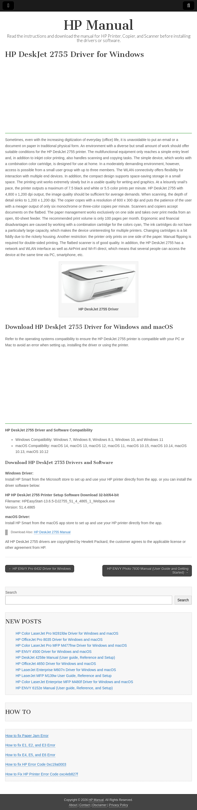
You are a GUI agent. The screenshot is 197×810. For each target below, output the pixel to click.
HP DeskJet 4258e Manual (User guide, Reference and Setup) (65, 657)
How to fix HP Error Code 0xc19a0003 (35, 764)
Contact (84, 805)
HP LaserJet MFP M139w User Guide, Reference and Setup (64, 676)
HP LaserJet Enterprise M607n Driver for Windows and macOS (66, 670)
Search (11, 592)
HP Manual (98, 25)
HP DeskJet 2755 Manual (52, 532)
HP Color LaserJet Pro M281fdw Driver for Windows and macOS (67, 633)
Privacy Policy (118, 805)
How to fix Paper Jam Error (26, 736)
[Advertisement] (98, 97)
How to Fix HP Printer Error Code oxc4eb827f (41, 774)
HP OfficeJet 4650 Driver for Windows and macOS (56, 664)
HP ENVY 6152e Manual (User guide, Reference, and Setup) (64, 688)
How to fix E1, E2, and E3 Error (30, 745)
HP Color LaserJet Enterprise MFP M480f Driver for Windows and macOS (74, 682)
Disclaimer (99, 805)
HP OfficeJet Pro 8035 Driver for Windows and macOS (59, 639)
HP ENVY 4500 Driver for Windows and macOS (54, 652)
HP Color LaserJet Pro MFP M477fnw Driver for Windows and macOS (71, 645)
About (73, 805)
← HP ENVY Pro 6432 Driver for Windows (39, 569)
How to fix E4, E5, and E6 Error (30, 755)
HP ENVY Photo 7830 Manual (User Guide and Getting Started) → (148, 571)
